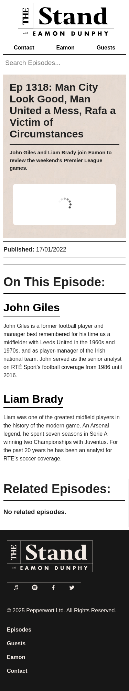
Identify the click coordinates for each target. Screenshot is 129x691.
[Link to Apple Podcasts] (16, 587)
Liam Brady (33, 399)
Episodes (19, 630)
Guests (106, 48)
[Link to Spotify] (35, 587)
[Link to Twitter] (72, 587)
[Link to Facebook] (53, 587)
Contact (24, 48)
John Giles (31, 307)
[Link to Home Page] (64, 19)
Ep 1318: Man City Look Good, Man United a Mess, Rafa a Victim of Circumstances (63, 110)
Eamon (65, 48)
